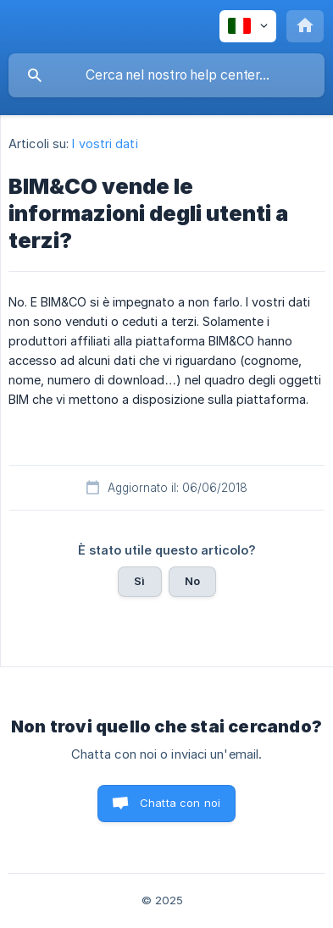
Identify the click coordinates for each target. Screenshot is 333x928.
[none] (247, 26)
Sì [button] (139, 581)
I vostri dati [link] (104, 143)
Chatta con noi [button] (180, 802)
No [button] (192, 581)
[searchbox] (166, 75)
